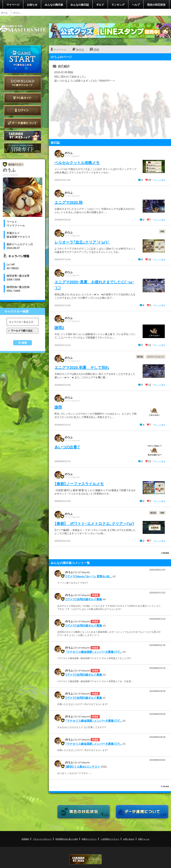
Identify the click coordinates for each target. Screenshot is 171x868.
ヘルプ (136, 4)
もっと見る (159, 180)
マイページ (13, 4)
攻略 (162, 231)
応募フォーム (143, 838)
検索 (24, 342)
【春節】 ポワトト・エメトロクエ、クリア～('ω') (94, 523)
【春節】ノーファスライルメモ (79, 483)
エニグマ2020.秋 (68, 202)
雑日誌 (140, 356)
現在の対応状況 (156, 4)
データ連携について (22, 123)
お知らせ (32, 4)
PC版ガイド (22, 98)
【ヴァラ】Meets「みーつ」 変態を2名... (88, 576)
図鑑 (96, 49)
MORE (165, 553)
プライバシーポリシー (42, 838)
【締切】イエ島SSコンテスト (82, 766)
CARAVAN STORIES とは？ (22, 135)
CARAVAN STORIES (85, 859)
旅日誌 (80, 49)
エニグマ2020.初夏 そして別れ (81, 367)
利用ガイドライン (89, 838)
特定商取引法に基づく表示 (66, 838)
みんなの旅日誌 (79, 4)
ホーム (4, 12)
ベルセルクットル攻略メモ (77, 162)
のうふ (69, 153)
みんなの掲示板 (54, 4)
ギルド (100, 4)
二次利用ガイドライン (110, 838)
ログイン (22, 110)
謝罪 (58, 407)
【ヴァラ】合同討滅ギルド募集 (83, 599)
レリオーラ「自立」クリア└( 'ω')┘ (82, 242)
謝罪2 (59, 327)
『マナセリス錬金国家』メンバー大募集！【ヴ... (93, 652)
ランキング (118, 4)
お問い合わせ (128, 838)
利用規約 (25, 838)
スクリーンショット (155, 356)
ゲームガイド (22, 148)
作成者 (95, 595)
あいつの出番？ (67, 446)
